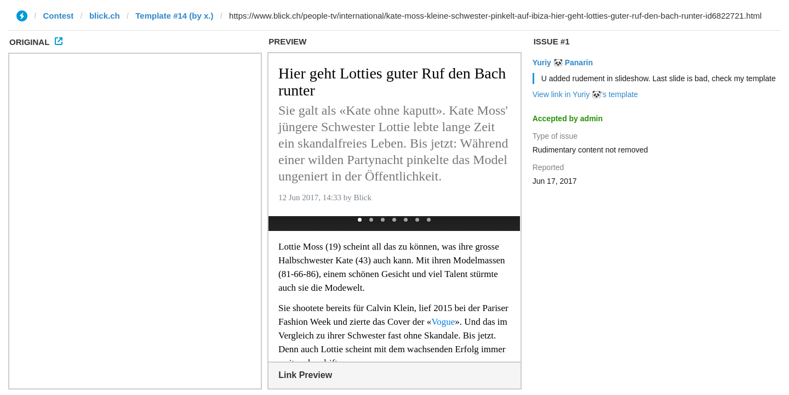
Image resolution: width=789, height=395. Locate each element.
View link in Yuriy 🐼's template (585, 94)
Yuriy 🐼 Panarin (563, 62)
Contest (58, 15)
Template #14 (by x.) (174, 15)
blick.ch (104, 15)
